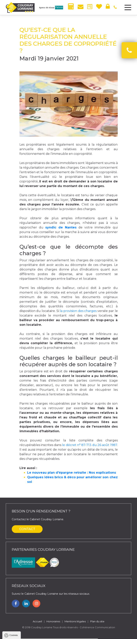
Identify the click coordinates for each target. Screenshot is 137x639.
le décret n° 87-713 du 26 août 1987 (89, 445)
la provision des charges (78, 311)
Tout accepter (26, 634)
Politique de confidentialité (22, 624)
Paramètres (74, 634)
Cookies (13, 588)
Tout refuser (51, 634)
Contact (27, 529)
